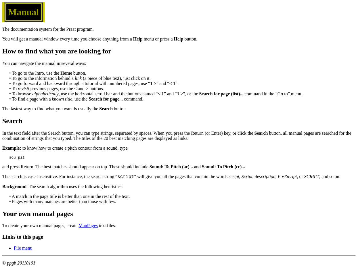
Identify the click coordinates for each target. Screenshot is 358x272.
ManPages (88, 227)
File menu (23, 249)
